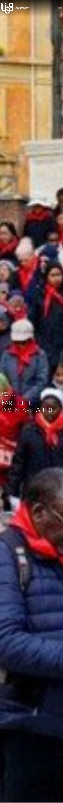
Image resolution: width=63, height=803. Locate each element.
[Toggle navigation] (60, 7)
